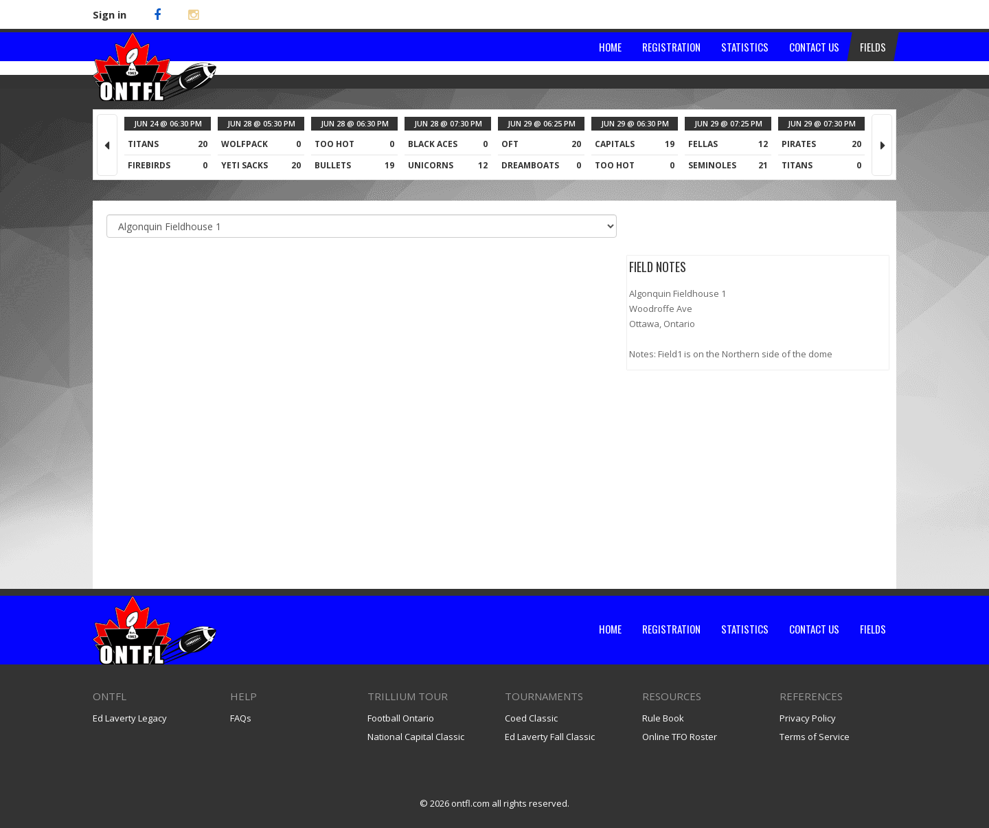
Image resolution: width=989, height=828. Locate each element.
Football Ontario (400, 718)
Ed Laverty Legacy (130, 718)
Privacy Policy (808, 718)
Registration (671, 628)
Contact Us (814, 628)
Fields (873, 628)
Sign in (109, 14)
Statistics (745, 628)
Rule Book (663, 718)
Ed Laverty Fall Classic (550, 736)
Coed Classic (531, 718)
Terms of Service (815, 736)
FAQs (240, 718)
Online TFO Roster (679, 736)
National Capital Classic (415, 736)
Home (610, 628)
